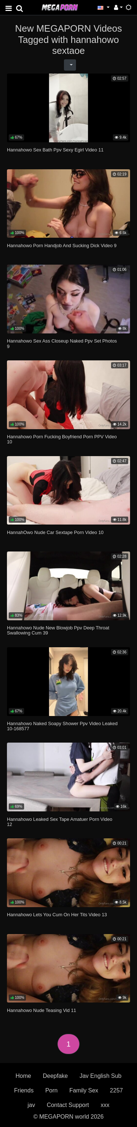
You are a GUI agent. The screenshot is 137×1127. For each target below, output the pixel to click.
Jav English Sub (101, 1076)
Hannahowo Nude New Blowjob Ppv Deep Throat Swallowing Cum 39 (58, 630)
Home (23, 1076)
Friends (24, 1090)
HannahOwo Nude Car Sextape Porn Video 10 (55, 532)
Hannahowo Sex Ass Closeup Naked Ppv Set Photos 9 (62, 343)
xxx (105, 1105)
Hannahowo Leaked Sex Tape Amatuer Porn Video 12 (59, 821)
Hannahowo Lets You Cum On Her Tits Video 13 (57, 914)
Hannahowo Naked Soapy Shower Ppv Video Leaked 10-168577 (62, 726)
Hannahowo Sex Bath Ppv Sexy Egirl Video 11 (55, 150)
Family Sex (83, 1090)
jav (31, 1105)
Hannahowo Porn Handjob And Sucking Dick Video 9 (62, 245)
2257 (116, 1090)
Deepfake (55, 1076)
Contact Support (68, 1105)
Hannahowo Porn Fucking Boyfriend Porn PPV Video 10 (62, 439)
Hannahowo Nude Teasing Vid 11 (41, 1010)
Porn (51, 1090)
